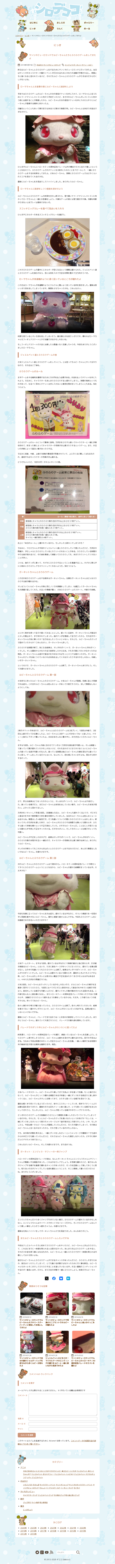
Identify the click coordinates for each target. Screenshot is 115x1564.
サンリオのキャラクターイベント (81, 1485)
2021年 (73, 1528)
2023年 (53, 1528)
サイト (20, 1429)
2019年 (23, 1531)
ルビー (90, 65)
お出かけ (40, 65)
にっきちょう (28, 1510)
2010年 (33, 1534)
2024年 (43, 1528)
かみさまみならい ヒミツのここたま (36, 1471)
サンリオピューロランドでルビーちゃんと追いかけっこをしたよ (83, 1322)
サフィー (85, 65)
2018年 (33, 1531)
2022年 (63, 1528)
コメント (22, 1395)
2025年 (33, 1528)
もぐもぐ (77, 1488)
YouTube (47, 1552)
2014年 (73, 1531)
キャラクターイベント (47, 1485)
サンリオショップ (62, 1485)
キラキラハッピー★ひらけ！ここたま (62, 1471)
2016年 (53, 1531)
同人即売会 (44, 1502)
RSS (51, 1552)
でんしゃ (42, 1488)
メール (21, 1423)
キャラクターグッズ (30, 1495)
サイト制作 (35, 1502)
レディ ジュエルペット (35, 1477)
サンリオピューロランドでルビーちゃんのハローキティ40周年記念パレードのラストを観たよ (83, 1362)
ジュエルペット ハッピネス (64, 1474)
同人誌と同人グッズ (72, 1495)
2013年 (83, 1531)
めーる (87, 28)
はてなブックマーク (68, 1278)
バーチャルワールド (53, 1488)
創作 (22, 1499)
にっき (33, 28)
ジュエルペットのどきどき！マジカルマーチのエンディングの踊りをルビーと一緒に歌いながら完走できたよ (57, 1362)
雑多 (22, 1506)
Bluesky (61, 1278)
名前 (21, 1418)
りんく (60, 28)
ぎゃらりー (89, 22)
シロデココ (19, 36)
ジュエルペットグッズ (45, 1495)
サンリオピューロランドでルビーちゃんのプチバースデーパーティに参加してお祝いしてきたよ (31, 1324)
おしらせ (61, 22)
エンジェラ (69, 65)
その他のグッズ (59, 1495)
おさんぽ (36, 1485)
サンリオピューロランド (52, 65)
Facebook (54, 1278)
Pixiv (42, 1552)
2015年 (63, 1531)
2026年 (23, 1528)
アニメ (23, 1467)
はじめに (34, 22)
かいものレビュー (27, 1491)
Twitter (47, 1278)
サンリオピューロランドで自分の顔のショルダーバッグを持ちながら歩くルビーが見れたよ (31, 1362)
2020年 (83, 1528)
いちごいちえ (28, 1485)
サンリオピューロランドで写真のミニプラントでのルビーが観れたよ (57, 1322)
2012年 (23, 1534)
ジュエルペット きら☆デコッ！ (42, 1474)
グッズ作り (27, 1502)
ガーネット (77, 65)
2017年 (43, 1531)
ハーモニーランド (67, 1488)
